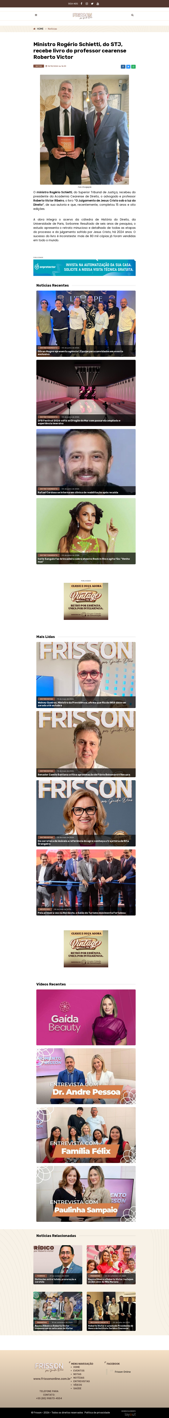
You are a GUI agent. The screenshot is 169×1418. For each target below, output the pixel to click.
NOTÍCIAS (78, 1377)
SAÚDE (77, 1388)
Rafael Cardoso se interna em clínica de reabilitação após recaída (78, 492)
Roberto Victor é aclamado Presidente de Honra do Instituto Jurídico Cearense (110, 1327)
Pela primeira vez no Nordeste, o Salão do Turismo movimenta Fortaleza (82, 912)
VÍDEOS (77, 1384)
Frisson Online (123, 1371)
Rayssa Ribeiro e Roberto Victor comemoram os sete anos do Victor (54, 1327)
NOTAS (77, 1374)
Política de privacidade (97, 1412)
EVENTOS (78, 1370)
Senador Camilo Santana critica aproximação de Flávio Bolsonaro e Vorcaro (84, 774)
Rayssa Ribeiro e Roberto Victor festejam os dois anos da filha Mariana (110, 1280)
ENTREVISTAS (81, 1381)
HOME (40, 28)
